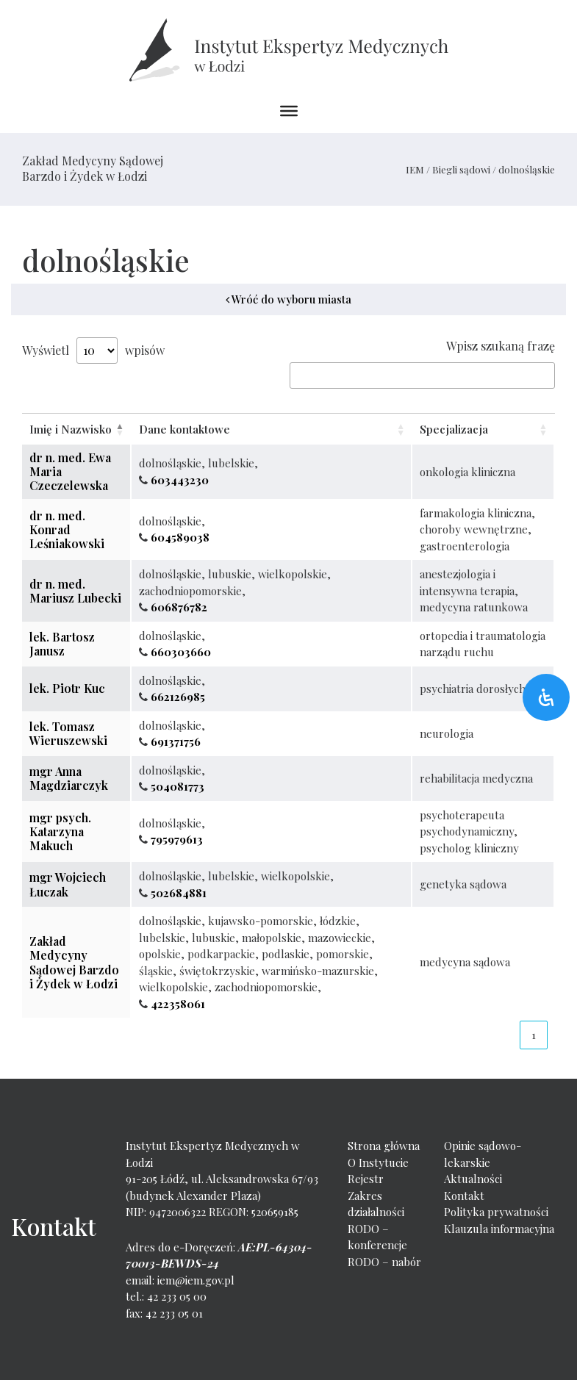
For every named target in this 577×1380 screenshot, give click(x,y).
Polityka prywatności (496, 1211)
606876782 (179, 607)
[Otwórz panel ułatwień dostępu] (546, 697)
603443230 (180, 479)
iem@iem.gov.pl (195, 1280)
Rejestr (366, 1178)
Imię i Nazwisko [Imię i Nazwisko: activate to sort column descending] (70, 429)
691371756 (176, 741)
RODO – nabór (384, 1261)
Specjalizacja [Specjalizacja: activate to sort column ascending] (454, 429)
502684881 (179, 892)
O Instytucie (378, 1162)
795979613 (177, 839)
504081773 (177, 786)
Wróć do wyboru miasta (288, 299)
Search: (422, 375)
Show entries (97, 350)
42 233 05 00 (177, 1296)
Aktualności (473, 1178)
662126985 (178, 696)
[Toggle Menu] (289, 111)
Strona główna (384, 1145)
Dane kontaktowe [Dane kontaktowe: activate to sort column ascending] (184, 429)
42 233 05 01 (174, 1313)
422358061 (178, 1003)
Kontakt (464, 1195)
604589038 (180, 537)
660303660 (181, 651)
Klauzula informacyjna (499, 1228)
